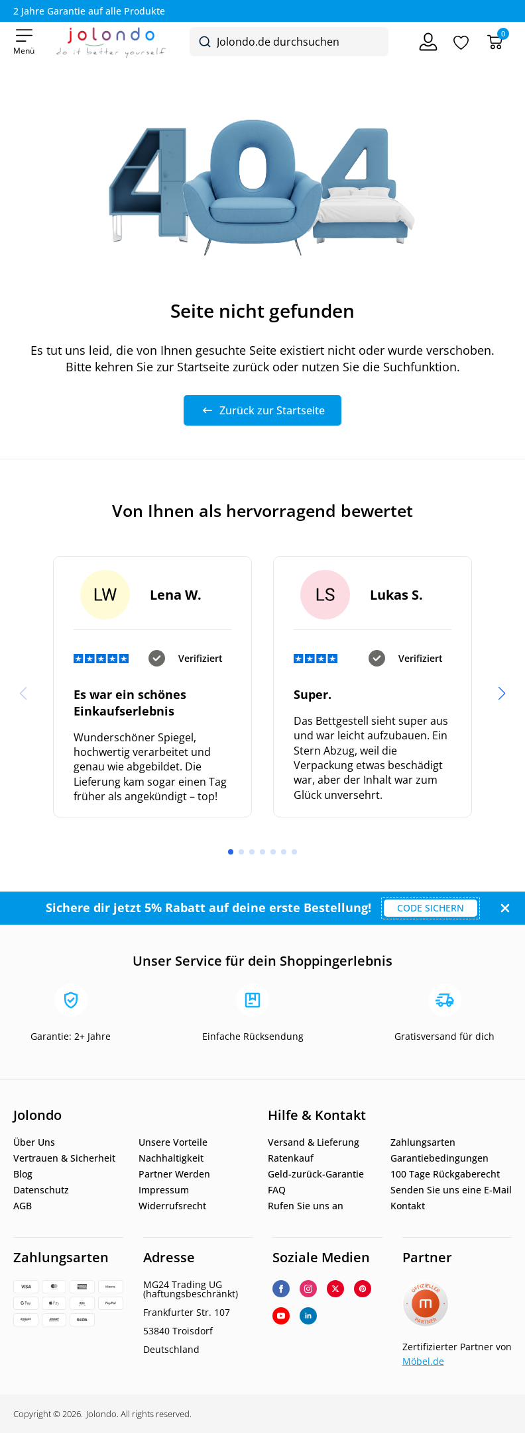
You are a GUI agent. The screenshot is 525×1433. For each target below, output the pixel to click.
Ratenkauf (291, 1158)
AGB (22, 1206)
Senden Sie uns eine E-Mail (451, 1190)
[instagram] (308, 1288)
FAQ (277, 1190)
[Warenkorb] (495, 42)
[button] (501, 693)
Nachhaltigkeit (171, 1158)
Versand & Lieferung (313, 1142)
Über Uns (34, 1142)
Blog (22, 1174)
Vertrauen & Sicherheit (64, 1158)
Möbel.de (423, 1361)
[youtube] (281, 1315)
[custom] (362, 1288)
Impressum (164, 1190)
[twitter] (335, 1288)
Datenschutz (41, 1190)
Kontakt (407, 1206)
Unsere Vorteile (173, 1142)
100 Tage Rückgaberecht (445, 1174)
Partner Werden (174, 1174)
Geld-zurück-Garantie (316, 1174)
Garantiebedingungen (439, 1158)
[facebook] (281, 1288)
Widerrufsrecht (172, 1206)
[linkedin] (308, 1315)
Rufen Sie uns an (305, 1206)
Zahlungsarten (422, 1142)
